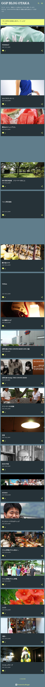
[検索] (39, 3)
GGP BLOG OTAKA (15, 3)
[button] (42, 51)
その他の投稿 (22, 678)
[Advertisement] (22, 67)
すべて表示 (4, 23)
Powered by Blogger (22, 684)
